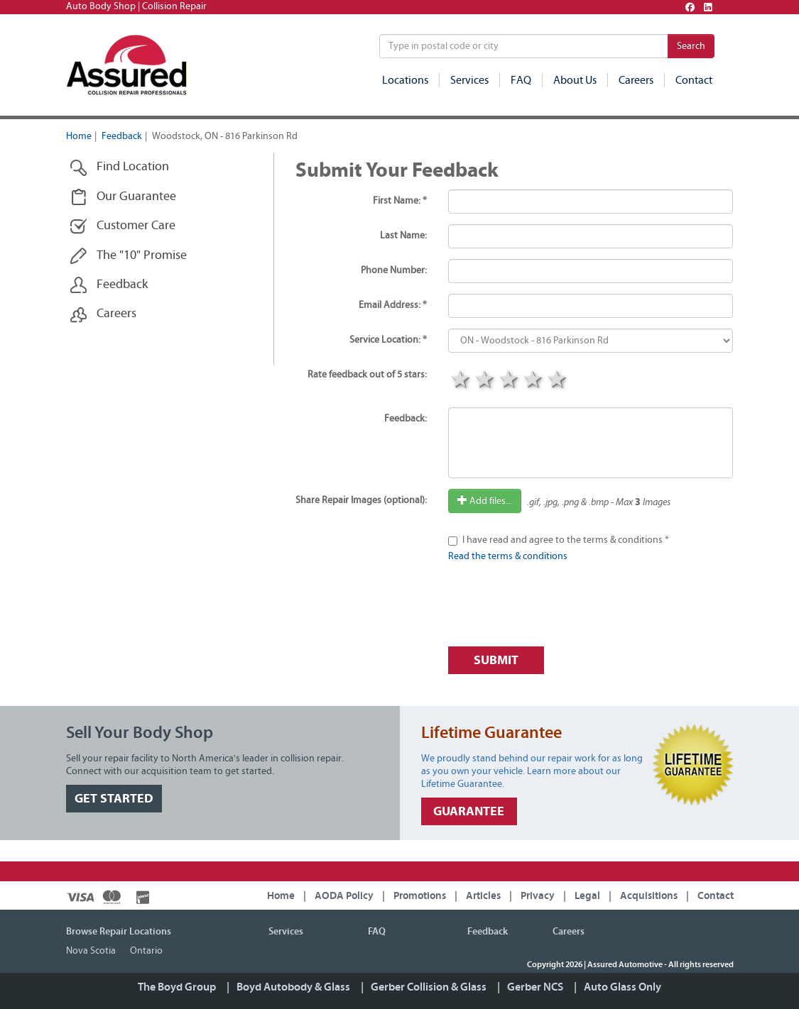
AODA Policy (344, 896)
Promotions (419, 896)
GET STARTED (114, 798)
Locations (405, 80)
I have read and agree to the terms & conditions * (565, 540)
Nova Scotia (91, 951)
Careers (636, 80)
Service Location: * (388, 340)
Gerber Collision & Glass (429, 987)
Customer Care (122, 226)
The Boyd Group (177, 987)
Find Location (119, 167)
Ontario (146, 951)
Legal (587, 896)
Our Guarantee (123, 197)
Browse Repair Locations (118, 931)
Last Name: (403, 236)
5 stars (557, 381)
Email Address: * (393, 305)
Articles (483, 896)
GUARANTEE (468, 811)
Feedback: (405, 419)
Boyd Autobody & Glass (293, 987)
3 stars (508, 381)
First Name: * (400, 201)
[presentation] (556, 608)
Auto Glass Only (622, 987)
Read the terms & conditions (507, 556)
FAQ (521, 80)
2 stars (484, 381)
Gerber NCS (535, 987)
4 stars (533, 381)
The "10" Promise (128, 256)
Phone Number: (394, 270)
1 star (460, 381)
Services (469, 80)
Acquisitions (649, 896)
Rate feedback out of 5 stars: (367, 375)
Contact (693, 80)
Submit (496, 660)
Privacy (538, 896)
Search (691, 46)
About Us (575, 80)
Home (79, 136)
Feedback (122, 136)
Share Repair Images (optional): (361, 500)
